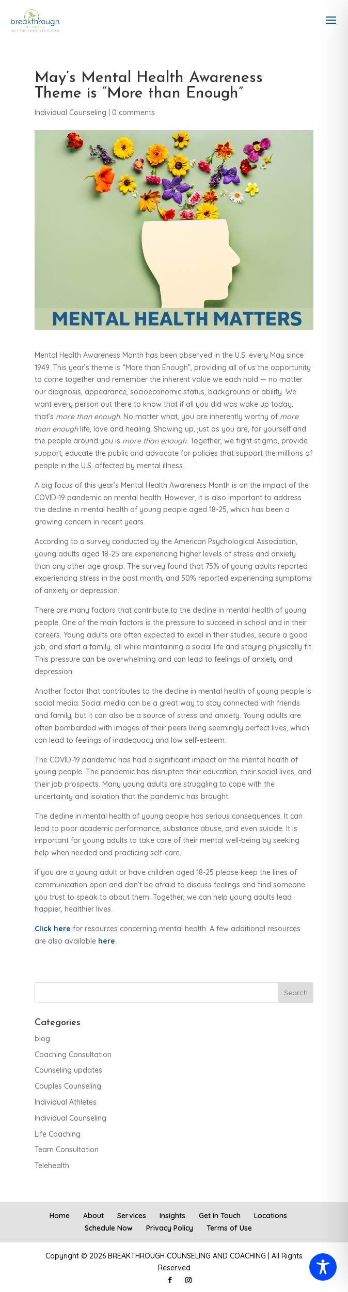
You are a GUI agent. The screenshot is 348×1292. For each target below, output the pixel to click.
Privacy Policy (169, 1228)
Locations (270, 1215)
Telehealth (52, 1165)
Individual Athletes (66, 1102)
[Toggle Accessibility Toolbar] (323, 1267)
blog (42, 1038)
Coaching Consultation (73, 1054)
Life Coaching (58, 1134)
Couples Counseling (68, 1086)
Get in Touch (220, 1215)
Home (60, 1215)
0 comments (133, 112)
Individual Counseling (70, 112)
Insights (172, 1215)
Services (131, 1215)
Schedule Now (109, 1228)
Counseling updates (68, 1070)
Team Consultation (67, 1149)
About (93, 1215)
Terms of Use (229, 1228)
